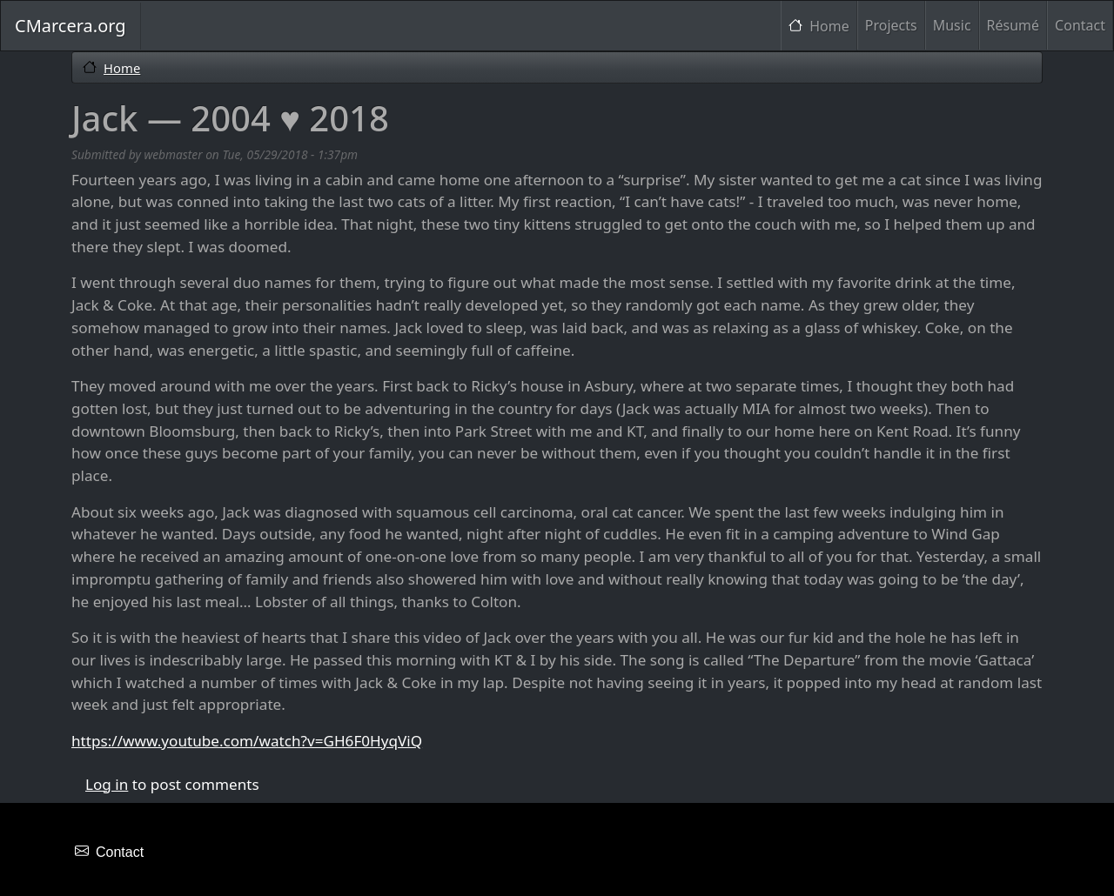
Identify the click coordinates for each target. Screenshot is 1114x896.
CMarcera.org (70, 25)
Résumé (1013, 25)
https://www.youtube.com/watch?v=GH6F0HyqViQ (246, 741)
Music (952, 25)
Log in (106, 784)
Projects (891, 25)
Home (829, 26)
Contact (1080, 25)
